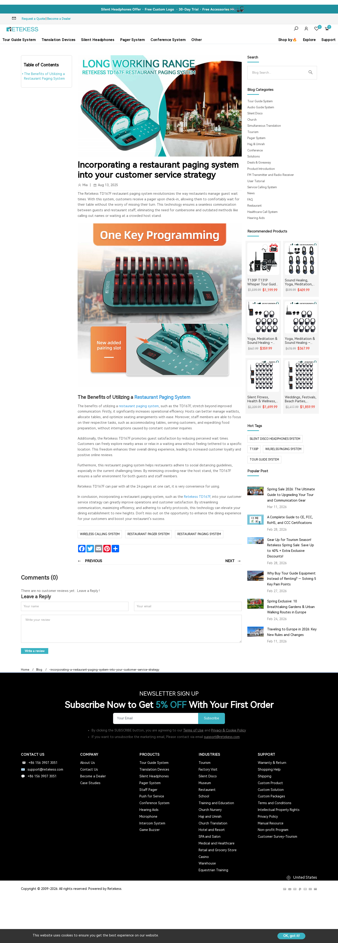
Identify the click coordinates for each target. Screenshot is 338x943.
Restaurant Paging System (162, 397)
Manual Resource (270, 823)
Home (25, 669)
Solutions (253, 156)
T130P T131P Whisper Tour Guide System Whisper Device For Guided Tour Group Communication (262, 282)
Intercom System (152, 823)
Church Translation (213, 823)
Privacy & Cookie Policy (228, 730)
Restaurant (254, 205)
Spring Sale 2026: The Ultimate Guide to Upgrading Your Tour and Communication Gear (291, 494)
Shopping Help (269, 769)
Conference (255, 150)
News (251, 193)
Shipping (264, 776)
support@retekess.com (222, 737)
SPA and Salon (210, 836)
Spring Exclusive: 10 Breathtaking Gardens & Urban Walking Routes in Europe (291, 606)
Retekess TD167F (197, 497)
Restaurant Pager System (148, 534)
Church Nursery (210, 810)
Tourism (253, 132)
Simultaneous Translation (264, 125)
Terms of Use (193, 730)
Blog (39, 669)
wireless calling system (100, 534)
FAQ (250, 199)
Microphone (148, 816)
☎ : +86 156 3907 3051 (39, 763)
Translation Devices (58, 40)
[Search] (278, 72)
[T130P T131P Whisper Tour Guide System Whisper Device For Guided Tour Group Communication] (263, 259)
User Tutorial (256, 181)
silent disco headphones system (275, 439)
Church (252, 119)
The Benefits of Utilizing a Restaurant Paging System (44, 76)
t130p (254, 449)
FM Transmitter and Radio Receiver (270, 175)
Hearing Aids (256, 218)
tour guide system (264, 459)
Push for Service (151, 796)
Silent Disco (255, 113)
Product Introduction (261, 169)
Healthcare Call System (262, 212)
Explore (309, 40)
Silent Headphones (97, 40)
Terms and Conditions (274, 803)
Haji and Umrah (210, 816)
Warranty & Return (272, 763)
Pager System (132, 40)
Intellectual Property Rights (279, 810)
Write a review (35, 651)
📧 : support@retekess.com (42, 769)
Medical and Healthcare (217, 843)
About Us (87, 763)
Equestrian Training (213, 870)
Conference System (168, 40)
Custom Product (270, 783)
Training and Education (216, 803)
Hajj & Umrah (256, 144)
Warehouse (207, 863)
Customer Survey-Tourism (277, 836)
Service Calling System (262, 187)
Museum (205, 783)
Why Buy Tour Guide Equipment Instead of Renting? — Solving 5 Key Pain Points (291, 578)
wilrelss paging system (283, 449)
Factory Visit (208, 769)
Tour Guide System (19, 40)
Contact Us (89, 769)
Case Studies (90, 783)
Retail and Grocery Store (218, 850)
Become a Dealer (59, 18)
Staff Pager (148, 790)
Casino (204, 857)
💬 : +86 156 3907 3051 (39, 776)
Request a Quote (33, 18)
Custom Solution (271, 790)
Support (328, 40)
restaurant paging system (138, 406)
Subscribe (211, 718)
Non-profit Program (273, 830)
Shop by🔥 (287, 40)
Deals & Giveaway (259, 162)
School (204, 796)
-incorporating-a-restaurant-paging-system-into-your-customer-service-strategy (104, 669)
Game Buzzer (149, 830)
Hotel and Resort (212, 830)
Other (196, 40)
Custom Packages (271, 796)
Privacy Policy (268, 816)
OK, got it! (291, 936)
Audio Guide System (260, 107)
